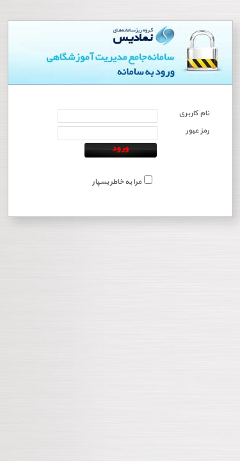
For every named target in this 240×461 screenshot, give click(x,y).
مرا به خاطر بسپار (116, 182)
